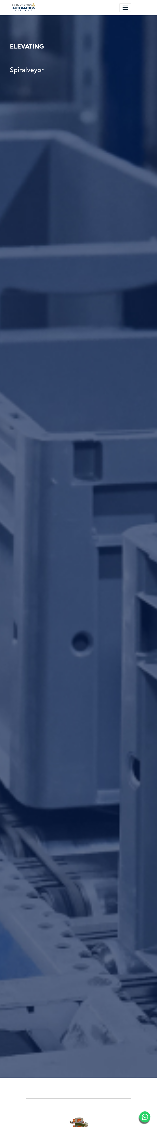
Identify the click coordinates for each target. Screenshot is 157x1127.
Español (105, 7)
